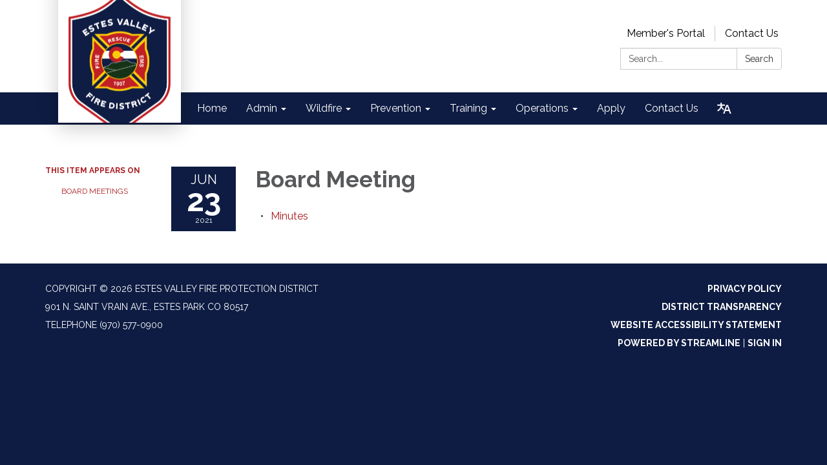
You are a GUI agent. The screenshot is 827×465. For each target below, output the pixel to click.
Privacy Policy (744, 289)
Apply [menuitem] (611, 108)
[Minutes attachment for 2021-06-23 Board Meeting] (289, 216)
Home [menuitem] (212, 108)
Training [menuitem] (468, 108)
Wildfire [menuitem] (324, 108)
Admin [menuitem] (261, 108)
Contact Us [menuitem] (671, 108)
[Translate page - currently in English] (724, 108)
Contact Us (752, 33)
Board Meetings (94, 191)
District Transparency (722, 307)
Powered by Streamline (679, 343)
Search (759, 59)
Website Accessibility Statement (696, 325)
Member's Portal (666, 33)
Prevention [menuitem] (395, 108)
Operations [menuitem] (542, 108)
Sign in (765, 343)
